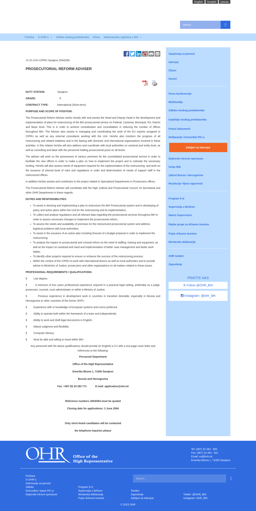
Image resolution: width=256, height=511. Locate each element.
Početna (29, 37)
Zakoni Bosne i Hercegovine (186, 175)
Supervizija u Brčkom (182, 206)
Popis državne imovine (183, 233)
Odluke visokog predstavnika (72, 37)
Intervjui (174, 62)
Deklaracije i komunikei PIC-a (187, 137)
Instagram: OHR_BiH (195, 498)
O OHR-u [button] (45, 37)
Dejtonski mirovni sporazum (186, 158)
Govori (173, 78)
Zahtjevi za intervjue (198, 147)
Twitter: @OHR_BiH (194, 494)
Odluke (30, 486)
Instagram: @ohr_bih (198, 296)
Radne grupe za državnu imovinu (189, 224)
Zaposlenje (175, 264)
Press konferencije (180, 93)
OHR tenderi (176, 255)
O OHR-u (31, 479)
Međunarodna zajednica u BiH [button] (123, 37)
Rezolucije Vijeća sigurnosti (186, 183)
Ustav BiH (175, 166)
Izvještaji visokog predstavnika (187, 119)
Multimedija (176, 102)
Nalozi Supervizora (180, 215)
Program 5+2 (176, 198)
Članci (172, 70)
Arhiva (96, 37)
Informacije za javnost (38, 483)
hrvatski (211, 1)
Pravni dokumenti (179, 128)
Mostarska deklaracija (182, 241)
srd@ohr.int (205, 456)
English (198, 1)
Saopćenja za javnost (182, 53)
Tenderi (135, 490)
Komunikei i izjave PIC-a (40, 490)
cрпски (225, 1)
